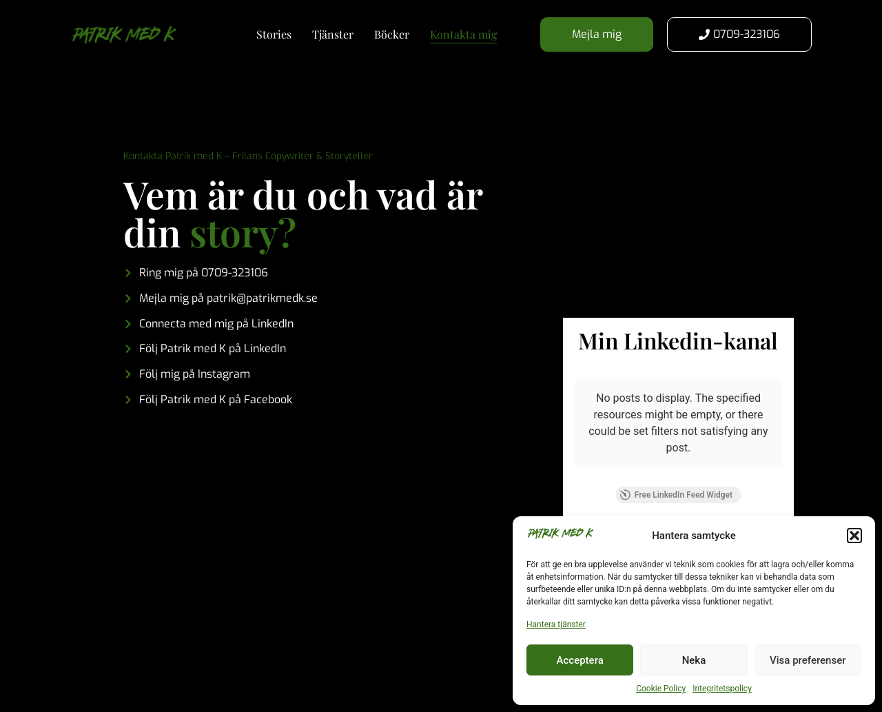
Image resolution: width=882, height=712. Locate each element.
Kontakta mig (463, 34)
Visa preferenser (807, 660)
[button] (854, 535)
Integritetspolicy (722, 688)
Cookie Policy (661, 688)
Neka (694, 660)
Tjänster (332, 34)
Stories (273, 34)
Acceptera (580, 660)
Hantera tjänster (556, 624)
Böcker (391, 34)
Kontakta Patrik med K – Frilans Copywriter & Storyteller (248, 156)
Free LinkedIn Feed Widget (676, 494)
